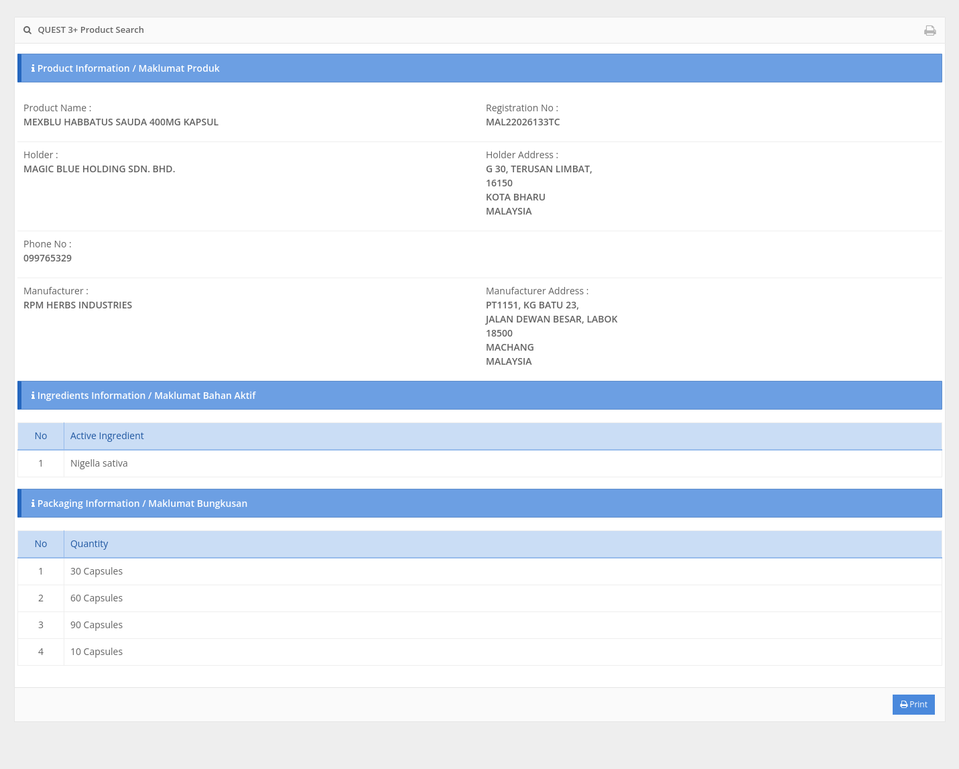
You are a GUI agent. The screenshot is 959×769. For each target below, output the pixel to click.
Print (914, 704)
